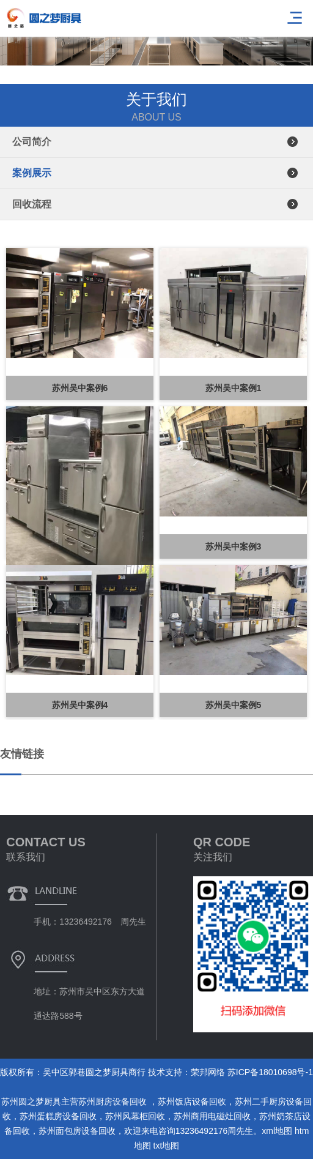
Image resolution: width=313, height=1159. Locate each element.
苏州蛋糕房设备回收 (58, 1116)
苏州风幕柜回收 (135, 1116)
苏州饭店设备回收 (192, 1101)
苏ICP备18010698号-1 (270, 1072)
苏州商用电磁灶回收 (212, 1116)
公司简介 (31, 141)
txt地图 (166, 1145)
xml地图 (277, 1131)
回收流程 (31, 204)
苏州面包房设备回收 (77, 1131)
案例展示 (31, 173)
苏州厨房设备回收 (113, 1101)
